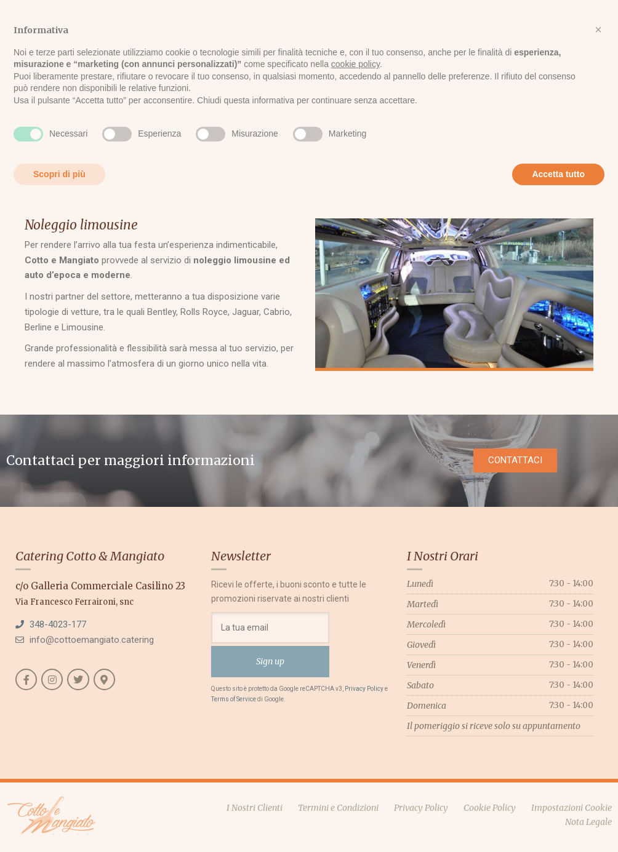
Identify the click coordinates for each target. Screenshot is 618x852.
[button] (598, 29)
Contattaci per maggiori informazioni (130, 460)
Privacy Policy (364, 688)
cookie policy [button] (355, 64)
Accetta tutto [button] (558, 174)
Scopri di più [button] (59, 174)
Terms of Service (233, 699)
